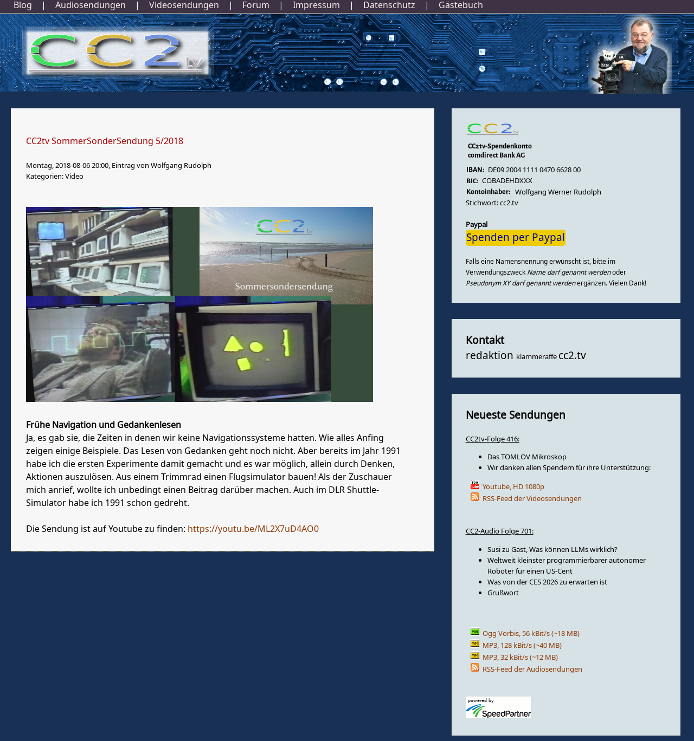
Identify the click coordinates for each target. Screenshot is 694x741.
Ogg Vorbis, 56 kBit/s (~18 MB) (531, 633)
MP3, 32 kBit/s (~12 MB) (520, 657)
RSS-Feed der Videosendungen (532, 498)
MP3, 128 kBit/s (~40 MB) (522, 645)
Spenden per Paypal (515, 237)
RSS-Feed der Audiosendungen (532, 669)
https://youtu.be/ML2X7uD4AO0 (253, 529)
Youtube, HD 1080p (513, 487)
